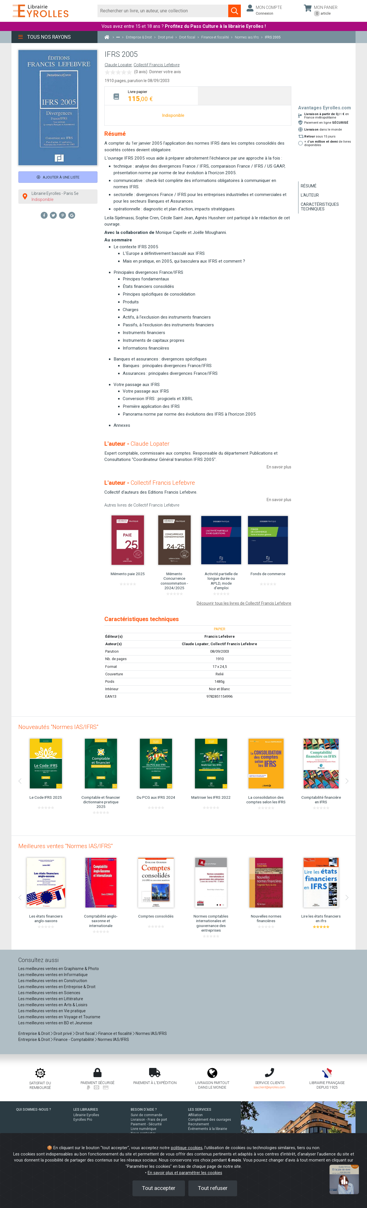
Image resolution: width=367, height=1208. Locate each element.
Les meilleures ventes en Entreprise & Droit (56, 986)
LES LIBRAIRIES (85, 1110)
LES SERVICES (199, 1110)
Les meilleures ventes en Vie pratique (52, 1011)
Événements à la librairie (207, 1129)
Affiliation (195, 1115)
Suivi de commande (146, 1115)
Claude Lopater (118, 65)
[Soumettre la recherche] (234, 11)
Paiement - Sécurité (146, 1124)
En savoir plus (279, 467)
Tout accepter (158, 1188)
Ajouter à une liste (58, 177)
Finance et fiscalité (115, 1033)
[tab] (151, 96)
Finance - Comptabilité (74, 1039)
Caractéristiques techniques (320, 206)
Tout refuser (213, 1188)
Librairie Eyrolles (86, 1115)
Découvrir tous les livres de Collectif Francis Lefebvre (244, 603)
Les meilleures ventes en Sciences (49, 992)
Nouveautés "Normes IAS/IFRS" (58, 727)
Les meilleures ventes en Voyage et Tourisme (59, 1017)
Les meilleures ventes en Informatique (53, 974)
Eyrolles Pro (82, 1120)
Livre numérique (143, 1129)
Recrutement (198, 1124)
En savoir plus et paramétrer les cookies (185, 1172)
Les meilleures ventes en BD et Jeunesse (55, 1023)
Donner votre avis (165, 71)
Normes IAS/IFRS (151, 1033)
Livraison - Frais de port (149, 1120)
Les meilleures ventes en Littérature (50, 998)
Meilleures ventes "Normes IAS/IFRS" (65, 846)
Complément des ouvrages (209, 1120)
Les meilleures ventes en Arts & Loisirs (52, 1005)
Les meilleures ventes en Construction (52, 980)
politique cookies (186, 1147)
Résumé (309, 186)
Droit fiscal (85, 1033)
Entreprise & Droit (34, 1033)
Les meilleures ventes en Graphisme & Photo (58, 968)
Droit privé (63, 1033)
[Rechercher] (163, 11)
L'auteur (310, 195)
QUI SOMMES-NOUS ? (33, 1110)
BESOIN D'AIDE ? (144, 1110)
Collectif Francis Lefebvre (156, 65)
